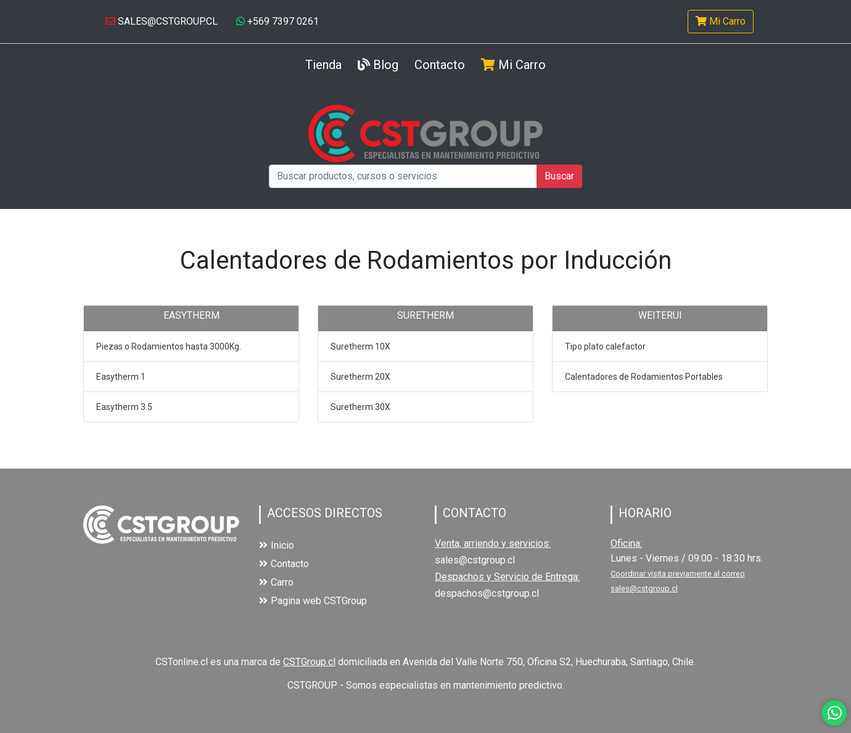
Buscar (559, 176)
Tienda (323, 63)
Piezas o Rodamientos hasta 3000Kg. (168, 346)
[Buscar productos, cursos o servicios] (403, 176)
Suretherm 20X (360, 377)
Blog (378, 64)
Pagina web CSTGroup (313, 601)
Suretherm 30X (360, 407)
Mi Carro (721, 21)
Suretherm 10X (360, 346)
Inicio (276, 545)
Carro (276, 582)
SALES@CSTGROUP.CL (161, 21)
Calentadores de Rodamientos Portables (644, 377)
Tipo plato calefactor (605, 346)
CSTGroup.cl (309, 662)
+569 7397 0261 (277, 21)
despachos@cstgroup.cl (487, 593)
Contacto (439, 64)
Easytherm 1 (121, 377)
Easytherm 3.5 (124, 407)
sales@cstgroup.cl (475, 560)
